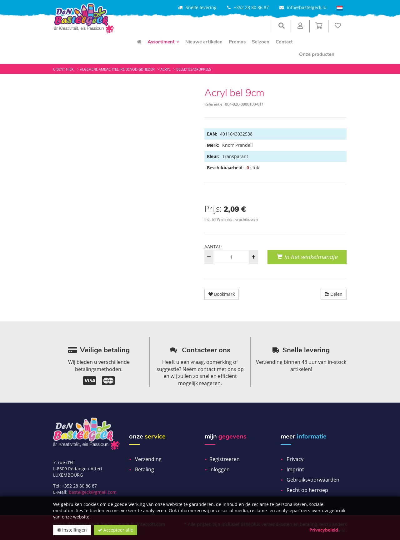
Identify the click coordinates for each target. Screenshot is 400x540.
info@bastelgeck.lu (307, 7)
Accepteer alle (115, 530)
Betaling (144, 469)
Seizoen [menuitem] (260, 42)
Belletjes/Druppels (193, 69)
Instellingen (72, 530)
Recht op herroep (307, 490)
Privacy (295, 459)
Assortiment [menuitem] (163, 42)
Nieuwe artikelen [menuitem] (203, 42)
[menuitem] (139, 41)
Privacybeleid (323, 530)
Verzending (148, 459)
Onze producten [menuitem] (316, 54)
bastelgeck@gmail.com (93, 492)
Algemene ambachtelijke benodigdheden (117, 69)
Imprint (295, 469)
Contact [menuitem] (284, 42)
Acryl (165, 69)
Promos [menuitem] (237, 42)
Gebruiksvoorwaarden (313, 479)
